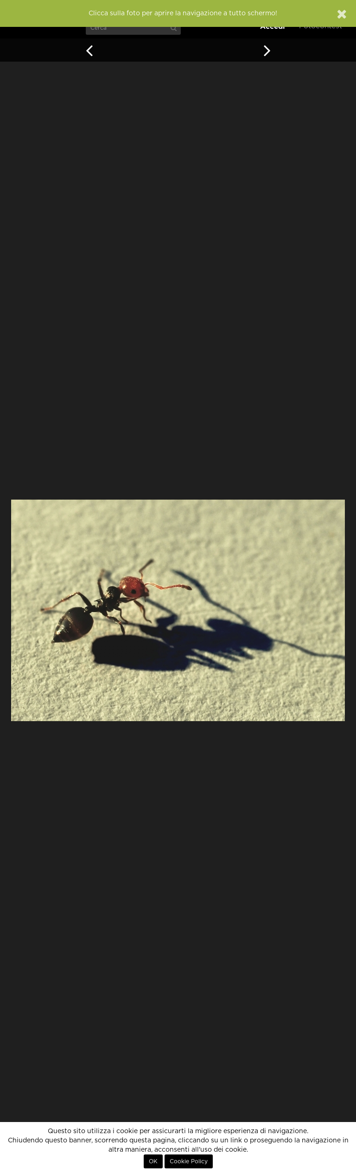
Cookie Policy (189, 1161)
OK (153, 1161)
